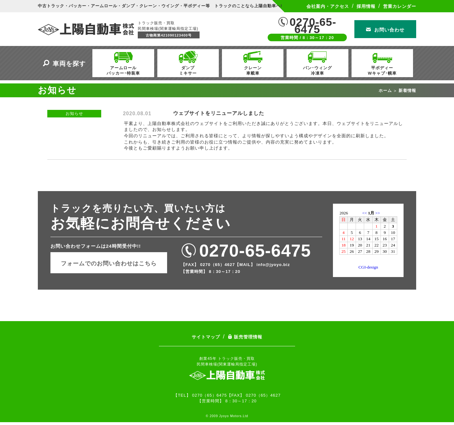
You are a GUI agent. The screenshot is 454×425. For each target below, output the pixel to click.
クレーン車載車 (253, 62)
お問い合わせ (385, 29)
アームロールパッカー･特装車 (123, 62)
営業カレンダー (399, 6)
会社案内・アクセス (327, 6)
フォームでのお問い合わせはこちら (109, 263)
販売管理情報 (245, 336)
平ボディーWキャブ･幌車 (382, 62)
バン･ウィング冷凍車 (317, 62)
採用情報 (366, 6)
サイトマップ (206, 336)
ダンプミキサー (188, 62)
